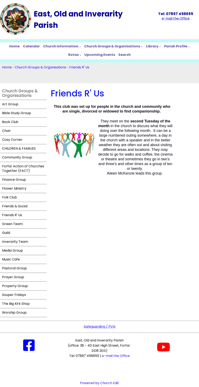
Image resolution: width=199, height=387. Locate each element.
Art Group (10, 104)
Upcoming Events (99, 54)
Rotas (73, 54)
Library (152, 46)
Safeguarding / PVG (99, 326)
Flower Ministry (14, 188)
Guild (6, 232)
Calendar (31, 46)
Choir (6, 130)
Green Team (12, 224)
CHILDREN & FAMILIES (19, 148)
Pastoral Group (14, 268)
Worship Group (14, 312)
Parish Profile (175, 46)
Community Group (17, 157)
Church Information (60, 46)
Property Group (15, 286)
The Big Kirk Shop (16, 303)
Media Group (12, 250)
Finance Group (14, 179)
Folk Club (9, 197)
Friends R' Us (79, 67)
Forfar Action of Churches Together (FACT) (23, 168)
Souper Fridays (14, 294)
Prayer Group (13, 277)
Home (14, 46)
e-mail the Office (116, 355)
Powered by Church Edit (99, 383)
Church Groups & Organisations (112, 46)
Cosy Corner (12, 139)
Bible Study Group (16, 113)
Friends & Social (14, 206)
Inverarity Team (15, 241)
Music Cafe (11, 259)
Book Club (10, 122)
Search (124, 54)
